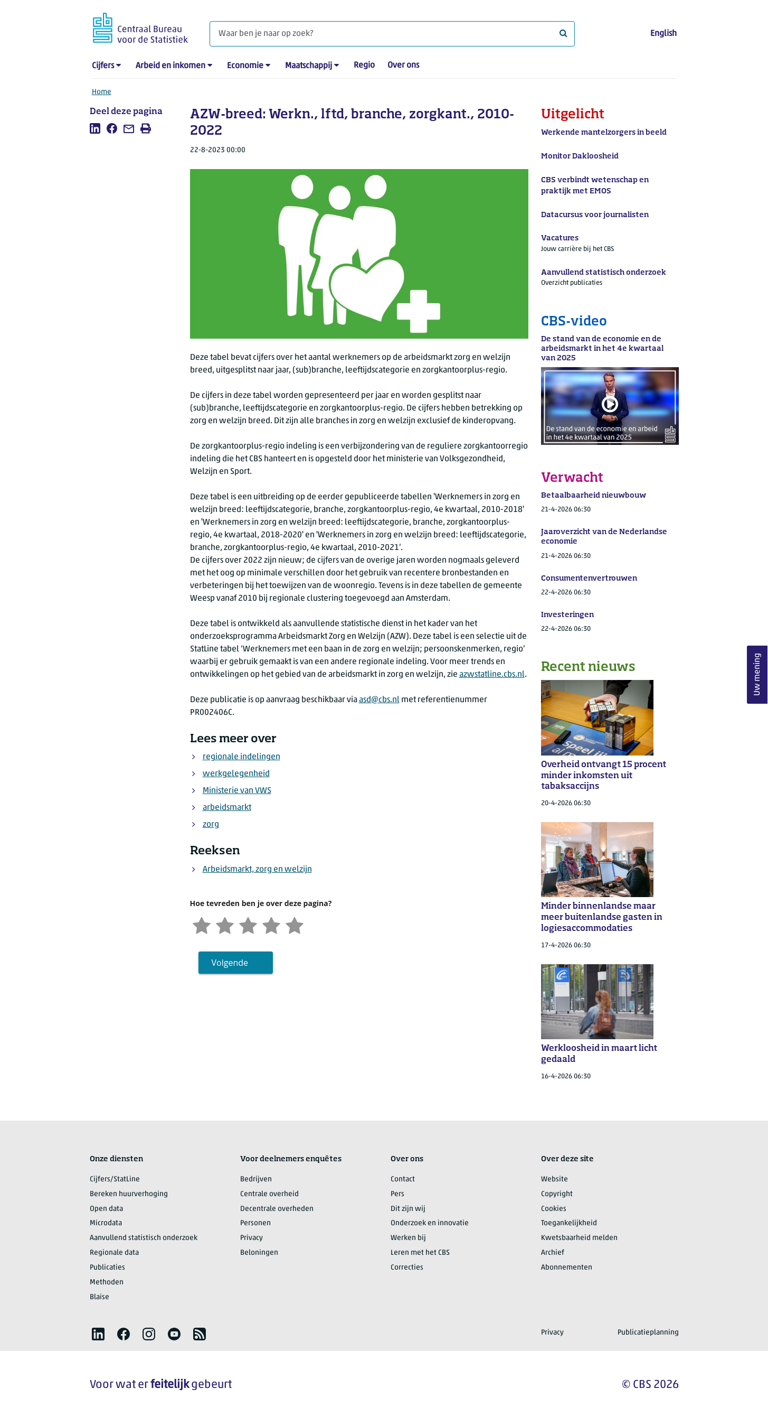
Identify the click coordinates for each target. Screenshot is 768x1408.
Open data (106, 1209)
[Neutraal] (248, 924)
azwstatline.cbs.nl (492, 674)
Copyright (557, 1194)
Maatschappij (308, 66)
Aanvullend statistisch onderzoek (143, 1238)
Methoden (107, 1282)
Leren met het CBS (420, 1253)
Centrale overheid (269, 1194)
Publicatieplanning (648, 1332)
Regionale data (114, 1253)
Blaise (99, 1297)
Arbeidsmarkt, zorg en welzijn (257, 869)
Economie (245, 66)
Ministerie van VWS (237, 791)
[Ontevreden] (224, 924)
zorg (211, 824)
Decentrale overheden (277, 1209)
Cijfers (103, 66)
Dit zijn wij (408, 1209)
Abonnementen (566, 1267)
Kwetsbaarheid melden (579, 1238)
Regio (364, 65)
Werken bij (408, 1238)
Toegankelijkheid (569, 1223)
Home (101, 92)
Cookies (553, 1209)
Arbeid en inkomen (170, 66)
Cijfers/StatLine (115, 1179)
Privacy (251, 1238)
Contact (403, 1179)
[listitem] (95, 128)
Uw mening (757, 674)
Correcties (407, 1267)
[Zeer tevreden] (294, 924)
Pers (397, 1194)
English (663, 34)
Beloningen (259, 1253)
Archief (552, 1253)
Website (554, 1179)
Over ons (403, 65)
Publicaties (107, 1267)
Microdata (106, 1223)
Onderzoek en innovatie (430, 1223)
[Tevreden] (271, 924)
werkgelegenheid (236, 774)
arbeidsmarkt (227, 808)
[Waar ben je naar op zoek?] (392, 33)
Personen (255, 1223)
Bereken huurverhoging (129, 1194)
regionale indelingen (241, 757)
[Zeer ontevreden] (201, 924)
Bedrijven (256, 1179)
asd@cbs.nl (379, 700)
